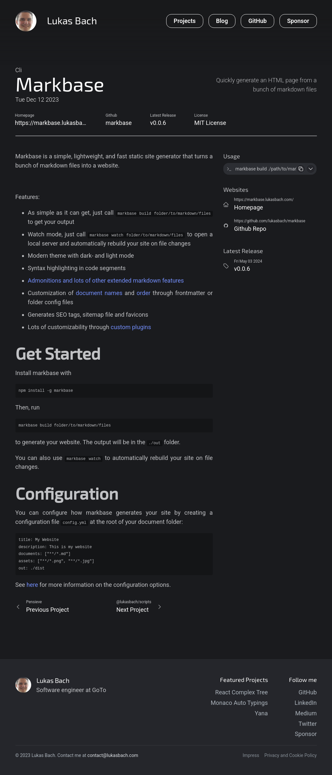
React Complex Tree (241, 692)
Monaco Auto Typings (239, 702)
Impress (251, 755)
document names (99, 292)
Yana (261, 713)
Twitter (308, 723)
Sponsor (306, 733)
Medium (306, 713)
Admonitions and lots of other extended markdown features (106, 280)
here (32, 584)
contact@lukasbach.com (112, 755)
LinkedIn (306, 702)
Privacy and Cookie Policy (290, 755)
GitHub (308, 692)
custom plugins (131, 327)
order (143, 292)
